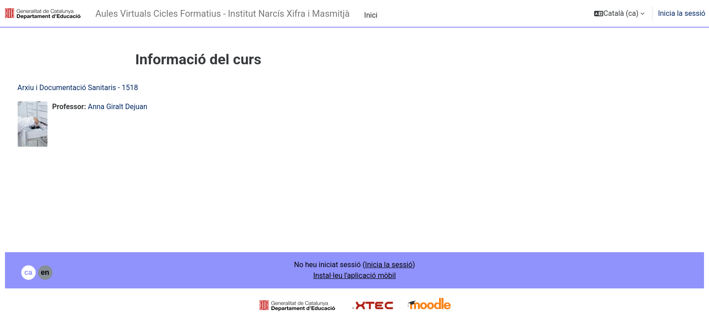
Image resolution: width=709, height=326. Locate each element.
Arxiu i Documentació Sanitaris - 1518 (94, 87)
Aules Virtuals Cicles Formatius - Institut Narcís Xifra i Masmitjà (222, 13)
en (62, 272)
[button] (619, 13)
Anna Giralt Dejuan (135, 106)
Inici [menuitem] (370, 15)
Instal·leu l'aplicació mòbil (354, 275)
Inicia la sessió (681, 13)
